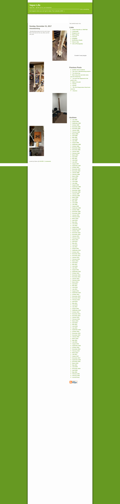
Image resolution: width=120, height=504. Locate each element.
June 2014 (75, 305)
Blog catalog (75, 34)
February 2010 (76, 216)
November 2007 (76, 169)
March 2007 (75, 155)
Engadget (74, 38)
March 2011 (75, 239)
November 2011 (76, 253)
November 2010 (76, 232)
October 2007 (75, 167)
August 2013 (75, 291)
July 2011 (74, 246)
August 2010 (75, 227)
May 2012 (74, 264)
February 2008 (76, 174)
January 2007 (75, 151)
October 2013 (75, 294)
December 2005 (76, 128)
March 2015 (75, 320)
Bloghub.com (75, 33)
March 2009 (75, 197)
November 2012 (76, 275)
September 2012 (76, 271)
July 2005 (74, 119)
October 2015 (75, 331)
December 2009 (76, 213)
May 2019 (74, 365)
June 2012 (75, 266)
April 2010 (75, 220)
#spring (74, 83)
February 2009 (76, 195)
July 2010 (74, 225)
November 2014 (76, 313)
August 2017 (75, 356)
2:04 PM (41, 161)
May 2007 (74, 158)
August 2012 (75, 269)
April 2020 (75, 370)
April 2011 (75, 241)
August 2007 (75, 163)
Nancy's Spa (75, 42)
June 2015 (75, 326)
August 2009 (75, 206)
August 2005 (75, 121)
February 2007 (76, 153)
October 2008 (75, 188)
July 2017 (74, 354)
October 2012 (75, 273)
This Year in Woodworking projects (81, 71)
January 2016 (75, 336)
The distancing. (76, 73)
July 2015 (74, 328)
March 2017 (75, 352)
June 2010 (75, 223)
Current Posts (76, 377)
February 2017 (76, 350)
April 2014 (75, 301)
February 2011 (76, 238)
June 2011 (75, 245)
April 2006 (75, 135)
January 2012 (75, 257)
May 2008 (74, 179)
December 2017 (76, 358)
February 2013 (76, 280)
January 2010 (75, 215)
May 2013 (74, 285)
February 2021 (76, 373)
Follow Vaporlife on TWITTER (79, 29)
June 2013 (75, 287)
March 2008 (75, 176)
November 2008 (76, 190)
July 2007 (74, 162)
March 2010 (75, 218)
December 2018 (76, 361)
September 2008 (76, 186)
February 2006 (76, 132)
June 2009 (75, 202)
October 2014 (75, 312)
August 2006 (75, 142)
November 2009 (76, 211)
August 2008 (75, 185)
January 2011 (75, 236)
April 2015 (75, 322)
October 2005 (75, 125)
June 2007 (75, 160)
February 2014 (76, 299)
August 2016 (75, 343)
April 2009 (75, 199)
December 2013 (76, 297)
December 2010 (76, 234)
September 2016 (76, 345)
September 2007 (76, 165)
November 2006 (76, 147)
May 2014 (74, 303)
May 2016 (74, 340)
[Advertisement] (62, 18)
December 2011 (76, 255)
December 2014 (76, 315)
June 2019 (75, 366)
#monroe (74, 90)
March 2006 (75, 133)
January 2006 (75, 130)
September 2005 (76, 123)
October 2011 (75, 252)
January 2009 (75, 193)
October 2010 (75, 230)
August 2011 (75, 248)
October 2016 (75, 347)
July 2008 (74, 183)
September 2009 (76, 208)
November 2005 (76, 126)
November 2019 (76, 368)
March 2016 (75, 338)
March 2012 (75, 260)
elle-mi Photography (77, 43)
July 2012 (74, 267)
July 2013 (74, 289)
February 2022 (76, 375)
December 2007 (76, 170)
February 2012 (76, 259)
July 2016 (74, 342)
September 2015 (76, 329)
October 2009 (75, 209)
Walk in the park (76, 82)
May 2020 (74, 372)
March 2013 (75, 282)
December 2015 (76, 335)
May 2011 (74, 243)
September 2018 (76, 359)
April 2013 (75, 283)
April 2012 (75, 262)
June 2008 (75, 181)
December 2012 (76, 276)
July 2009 (74, 204)
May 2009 (74, 200)
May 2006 (74, 137)
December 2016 (76, 349)
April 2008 (75, 178)
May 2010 (74, 222)
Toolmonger (75, 31)
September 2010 (76, 229)
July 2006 (74, 140)
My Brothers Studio (77, 40)
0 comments (48, 161)
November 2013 (76, 296)
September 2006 (76, 144)
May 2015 (74, 324)
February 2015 (76, 319)
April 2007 (75, 156)
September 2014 (76, 310)
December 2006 (76, 149)
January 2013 (75, 278)
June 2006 (75, 139)
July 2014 (74, 306)
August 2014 (75, 308)
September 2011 (76, 250)
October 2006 (75, 146)
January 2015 (75, 317)
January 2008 (75, 172)
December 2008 (76, 192)
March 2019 (75, 363)
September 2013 (76, 292)
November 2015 (76, 333)
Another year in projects (78, 69)
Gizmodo (74, 36)
